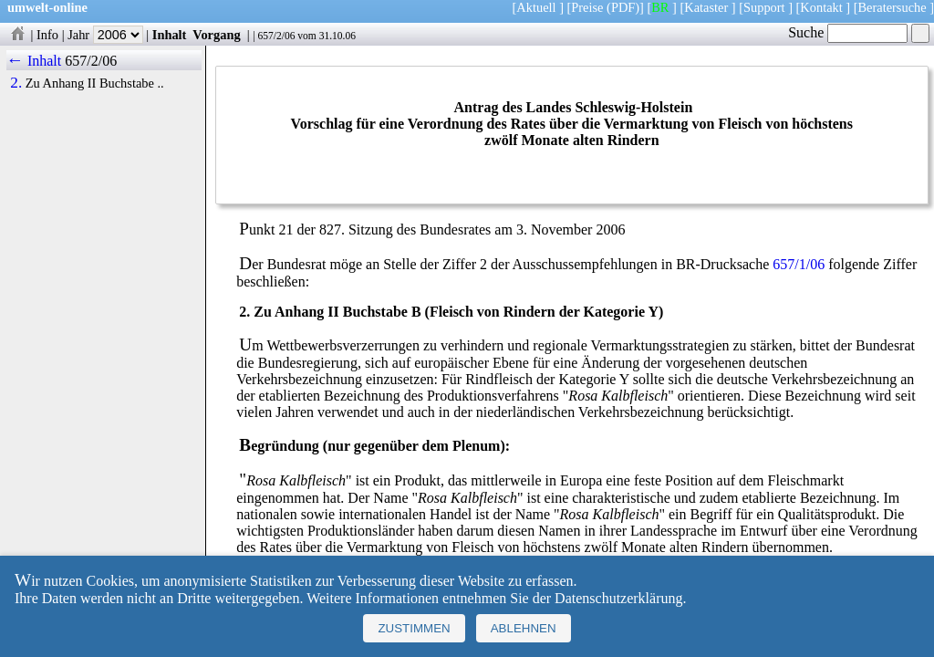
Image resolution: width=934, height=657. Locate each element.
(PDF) (623, 7)
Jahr (105, 34)
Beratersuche (892, 7)
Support (764, 7)
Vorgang (217, 34)
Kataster (706, 7)
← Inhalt (34, 60)
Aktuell (535, 7)
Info (47, 34)
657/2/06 (276, 35)
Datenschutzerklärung (618, 598)
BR (660, 7)
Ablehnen (523, 628)
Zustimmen (414, 628)
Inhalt (169, 34)
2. (16, 83)
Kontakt (821, 7)
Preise (587, 7)
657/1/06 (799, 264)
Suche (848, 32)
